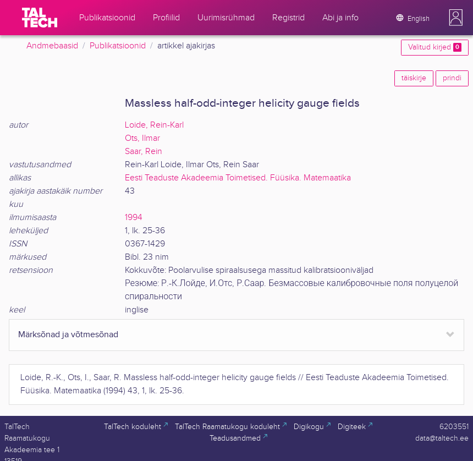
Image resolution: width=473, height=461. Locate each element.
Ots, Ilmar (142, 138)
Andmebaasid (52, 46)
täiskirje (414, 78)
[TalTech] (39, 17)
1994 (133, 217)
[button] (456, 17)
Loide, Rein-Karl (154, 125)
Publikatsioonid (118, 46)
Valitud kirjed (434, 47)
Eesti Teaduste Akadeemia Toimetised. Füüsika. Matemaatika (238, 178)
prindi (452, 78)
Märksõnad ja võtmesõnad (68, 335)
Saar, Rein (143, 151)
